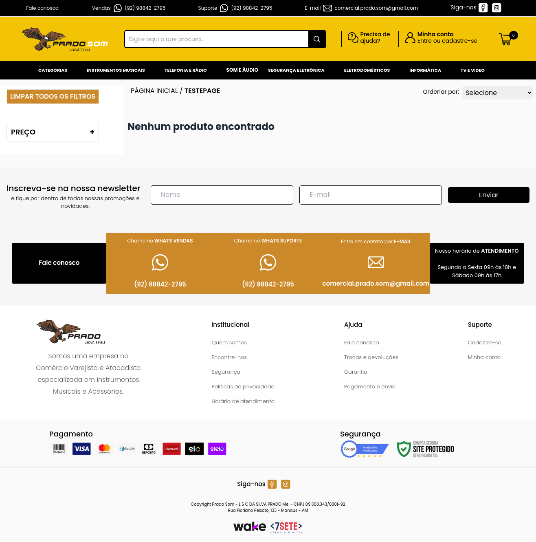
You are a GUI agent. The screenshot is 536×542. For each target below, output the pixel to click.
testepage (202, 90)
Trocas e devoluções (371, 357)
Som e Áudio (242, 69)
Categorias (52, 70)
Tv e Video (473, 70)
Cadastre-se (484, 342)
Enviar (489, 195)
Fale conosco (361, 342)
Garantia (355, 372)
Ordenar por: (441, 92)
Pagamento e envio (369, 386)
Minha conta (484, 357)
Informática (425, 70)
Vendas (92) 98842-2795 (129, 8)
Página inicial (154, 90)
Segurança (225, 372)
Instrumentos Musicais (116, 70)
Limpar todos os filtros (52, 96)
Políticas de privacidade (242, 386)
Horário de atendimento (243, 401)
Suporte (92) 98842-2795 (235, 8)
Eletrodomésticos (367, 70)
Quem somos (229, 342)
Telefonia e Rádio (186, 70)
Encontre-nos (229, 357)
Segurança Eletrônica (296, 70)
